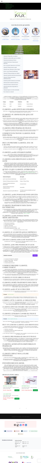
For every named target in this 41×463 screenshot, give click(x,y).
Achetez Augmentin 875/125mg (29, 172)
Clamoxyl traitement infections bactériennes (12, 75)
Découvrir (35, 255)
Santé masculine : (11, 295)
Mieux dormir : (8, 8)
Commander (17, 391)
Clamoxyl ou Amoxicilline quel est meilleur (12, 58)
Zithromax (26, 387)
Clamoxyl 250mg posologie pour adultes (12, 73)
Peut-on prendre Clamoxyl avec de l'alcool (12, 65)
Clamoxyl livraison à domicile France (11, 84)
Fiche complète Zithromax (12, 320)
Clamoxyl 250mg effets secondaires (10, 56)
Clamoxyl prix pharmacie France (10, 60)
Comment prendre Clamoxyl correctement (12, 81)
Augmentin (7, 395)
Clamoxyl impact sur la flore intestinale (11, 90)
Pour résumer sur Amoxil (9, 92)
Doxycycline (7, 387)
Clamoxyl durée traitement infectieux (11, 83)
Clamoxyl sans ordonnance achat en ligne (12, 69)
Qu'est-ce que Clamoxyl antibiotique (11, 71)
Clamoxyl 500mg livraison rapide (10, 67)
